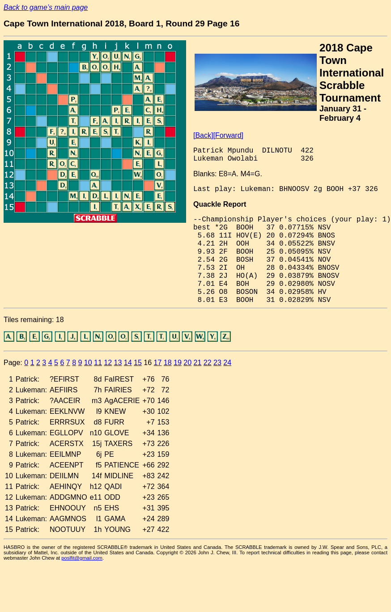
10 (88, 362)
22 (208, 362)
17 (158, 362)
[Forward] (228, 135)
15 (138, 362)
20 (187, 362)
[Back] (203, 135)
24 (227, 362)
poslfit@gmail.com (81, 558)
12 (108, 362)
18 (168, 362)
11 (98, 362)
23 (217, 362)
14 (128, 362)
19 (178, 362)
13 (118, 362)
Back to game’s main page (46, 7)
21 (198, 362)
